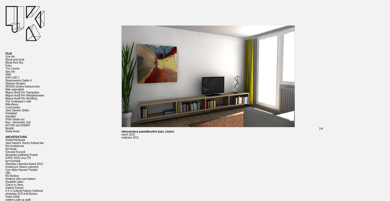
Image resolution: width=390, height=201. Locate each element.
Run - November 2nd (18, 122)
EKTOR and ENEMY (17, 125)
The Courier (12, 68)
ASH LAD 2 (12, 77)
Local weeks (12, 107)
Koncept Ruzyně (15, 151)
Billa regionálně (14, 89)
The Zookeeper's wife (18, 101)
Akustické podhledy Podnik (21, 154)
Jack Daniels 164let (17, 110)
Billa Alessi (11, 104)
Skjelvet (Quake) (15, 83)
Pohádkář (11, 113)
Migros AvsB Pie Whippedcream (24, 95)
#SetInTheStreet (15, 140)
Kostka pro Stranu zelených (21, 166)
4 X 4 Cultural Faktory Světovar (24, 190)
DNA (8, 74)
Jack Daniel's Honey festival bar (24, 143)
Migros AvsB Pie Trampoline (22, 92)
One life (10, 56)
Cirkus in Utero (14, 184)
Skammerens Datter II (18, 80)
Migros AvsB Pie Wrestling (21, 98)
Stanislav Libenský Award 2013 (24, 163)
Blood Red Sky (14, 62)
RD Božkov (12, 175)
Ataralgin (10, 116)
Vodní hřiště (12, 196)
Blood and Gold (14, 59)
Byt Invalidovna (14, 146)
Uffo (7, 172)
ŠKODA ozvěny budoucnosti (22, 86)
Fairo (8, 65)
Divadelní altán (14, 181)
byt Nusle (11, 148)
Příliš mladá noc (15, 119)
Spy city (10, 71)
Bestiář (9, 128)
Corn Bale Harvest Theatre (21, 169)
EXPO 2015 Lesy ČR (18, 157)
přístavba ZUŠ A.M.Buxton (21, 193)
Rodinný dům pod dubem (20, 178)
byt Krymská (12, 160)
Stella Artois (12, 131)
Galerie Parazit (14, 187)
